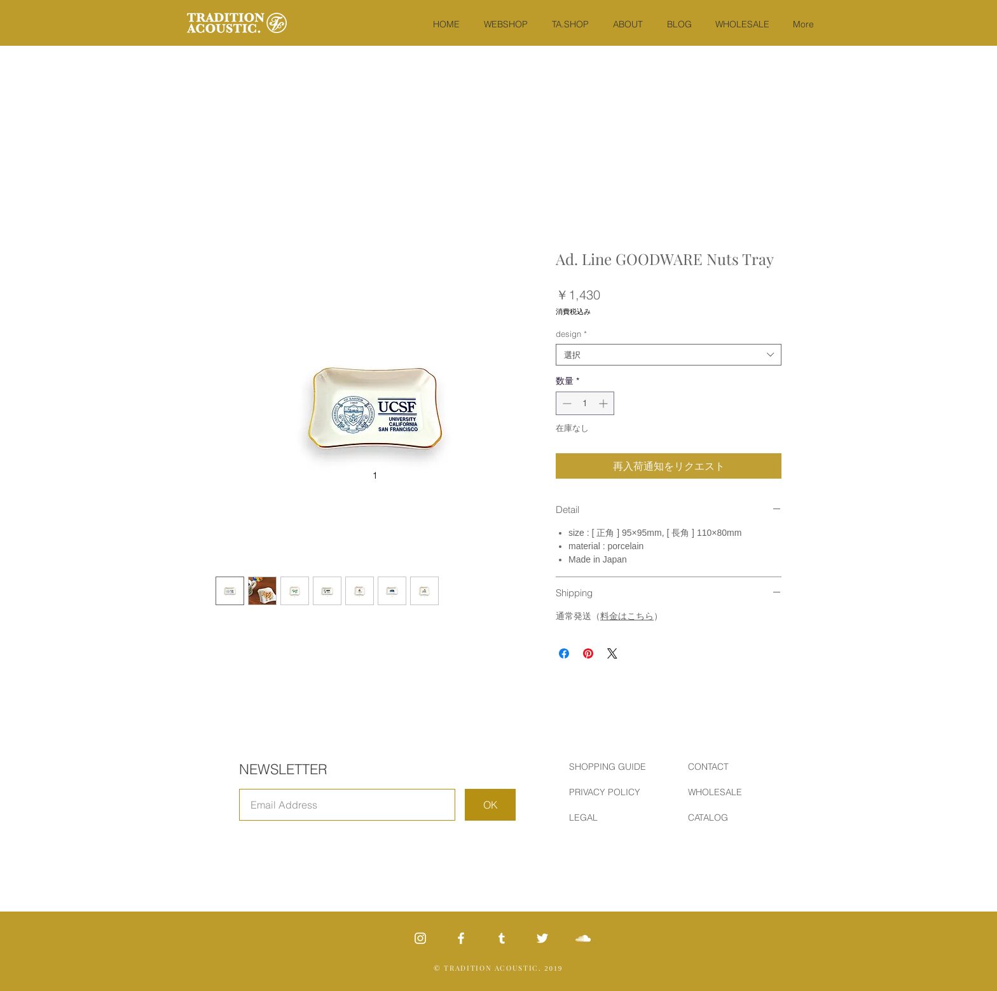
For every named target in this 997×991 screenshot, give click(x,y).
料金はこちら (627, 616)
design (571, 334)
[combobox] (668, 355)
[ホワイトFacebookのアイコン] (461, 938)
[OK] (490, 805)
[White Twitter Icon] (542, 938)
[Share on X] (612, 653)
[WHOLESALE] (733, 792)
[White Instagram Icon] (420, 938)
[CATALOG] (733, 818)
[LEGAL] (614, 818)
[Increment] (604, 403)
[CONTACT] (733, 767)
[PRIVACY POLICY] (614, 792)
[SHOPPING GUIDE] (614, 767)
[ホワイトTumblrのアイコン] (501, 938)
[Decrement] (566, 403)
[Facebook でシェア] (564, 653)
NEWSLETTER (283, 769)
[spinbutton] (585, 403)
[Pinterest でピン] (588, 653)
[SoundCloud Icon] (583, 938)
